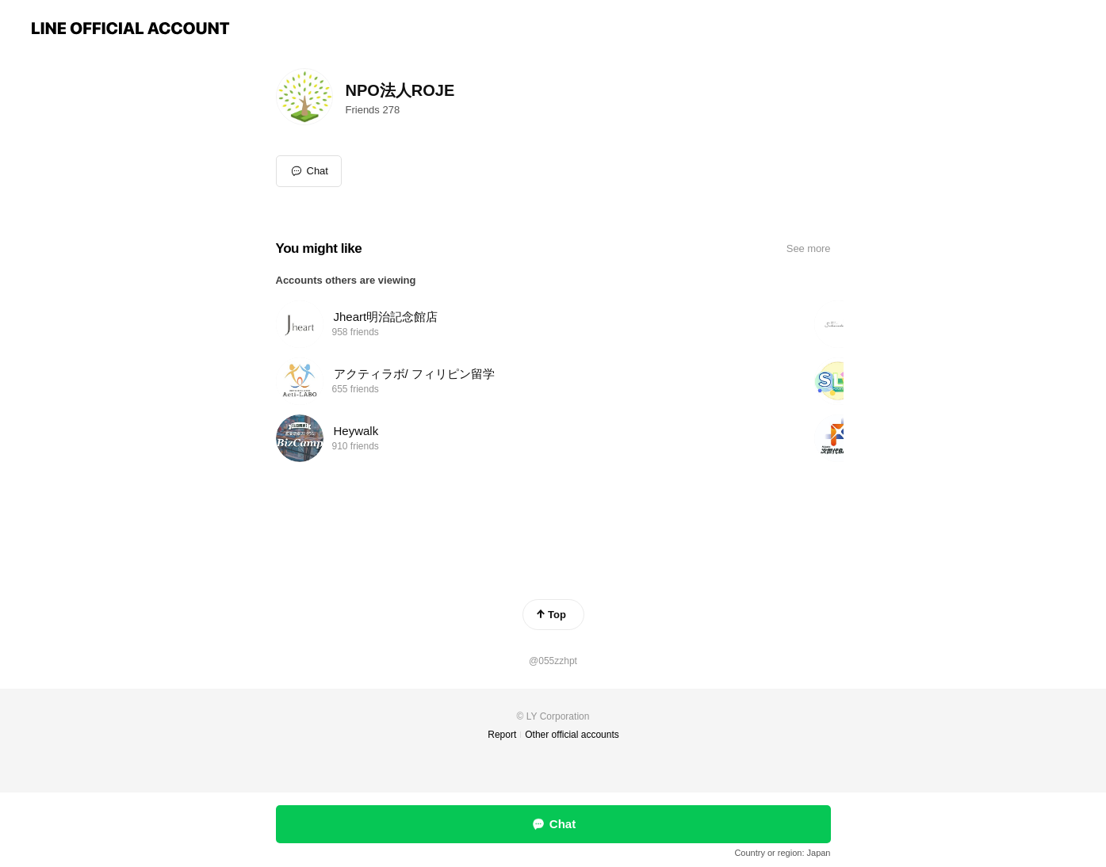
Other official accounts (572, 734)
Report (502, 734)
